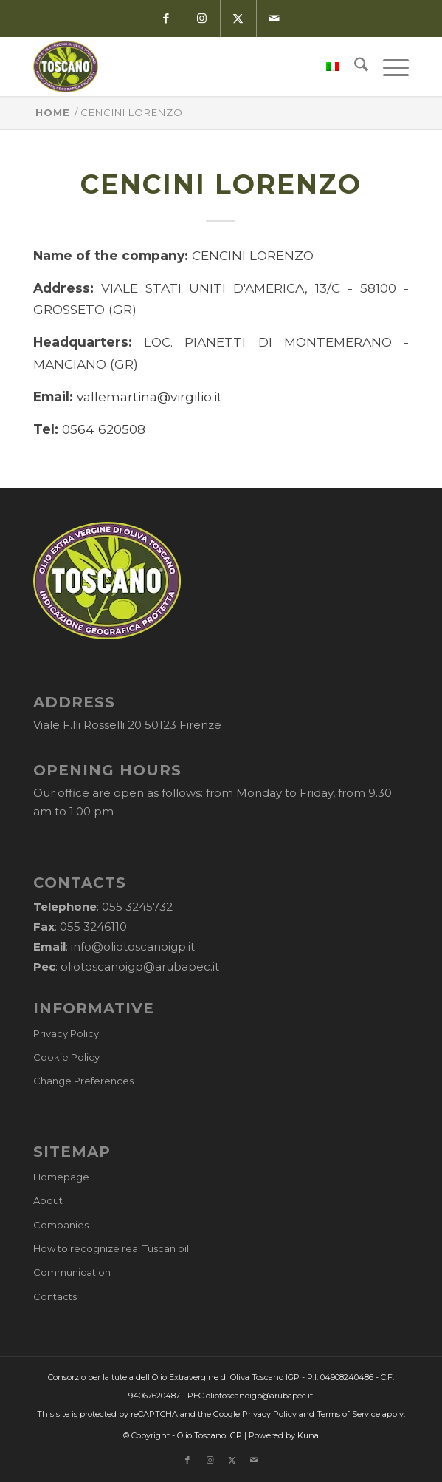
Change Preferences (83, 1081)
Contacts (55, 1296)
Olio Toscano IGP (209, 1435)
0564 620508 (103, 429)
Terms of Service (348, 1414)
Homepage (61, 1177)
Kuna (308, 1435)
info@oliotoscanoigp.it (133, 946)
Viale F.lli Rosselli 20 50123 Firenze (127, 725)
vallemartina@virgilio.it (149, 396)
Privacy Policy (66, 1033)
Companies (61, 1225)
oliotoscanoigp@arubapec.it (140, 966)
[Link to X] (238, 18)
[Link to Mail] (274, 18)
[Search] (353, 66)
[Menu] (388, 66)
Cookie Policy (66, 1057)
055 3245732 (137, 907)
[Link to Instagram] (202, 18)
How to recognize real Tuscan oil (111, 1248)
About (48, 1200)
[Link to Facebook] (166, 18)
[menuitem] (325, 66)
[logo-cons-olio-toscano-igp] (183, 66)
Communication (72, 1272)
